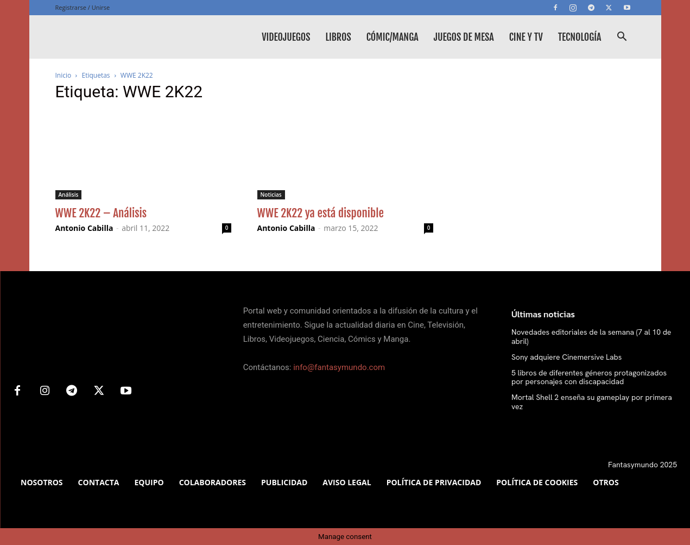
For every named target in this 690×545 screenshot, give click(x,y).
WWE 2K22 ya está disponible (320, 213)
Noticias (271, 194)
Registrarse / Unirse (82, 7)
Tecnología (580, 37)
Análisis (69, 194)
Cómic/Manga (392, 37)
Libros (338, 37)
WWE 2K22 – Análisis (101, 213)
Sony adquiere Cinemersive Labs (566, 357)
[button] (622, 38)
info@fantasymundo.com (339, 367)
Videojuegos (286, 37)
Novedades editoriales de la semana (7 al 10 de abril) (591, 336)
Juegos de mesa (464, 37)
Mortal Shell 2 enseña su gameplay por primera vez (591, 401)
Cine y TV (526, 37)
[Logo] (136, 37)
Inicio (63, 75)
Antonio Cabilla (84, 228)
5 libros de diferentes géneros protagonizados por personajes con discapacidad (589, 377)
